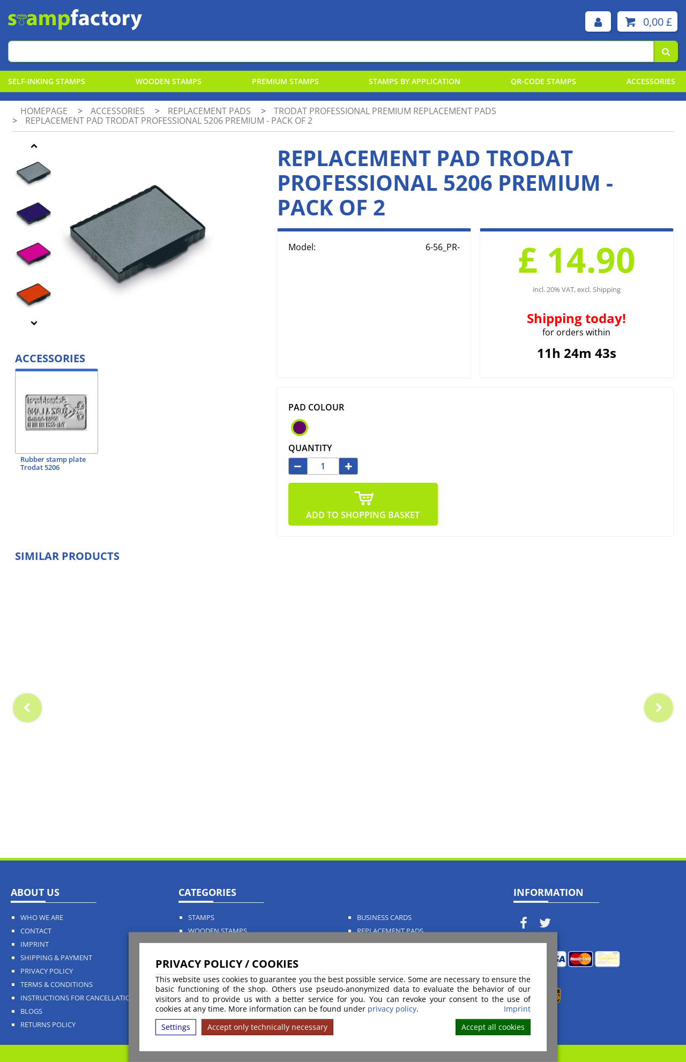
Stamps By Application (414, 81)
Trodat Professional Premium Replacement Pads (385, 111)
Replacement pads (210, 111)
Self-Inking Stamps (46, 81)
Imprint (517, 1009)
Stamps (201, 918)
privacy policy (392, 1009)
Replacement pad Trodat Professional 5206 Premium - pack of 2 (168, 120)
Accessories (651, 81)
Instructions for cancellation (78, 998)
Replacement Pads (390, 931)
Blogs (31, 1011)
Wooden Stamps (169, 81)
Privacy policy (46, 971)
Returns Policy (48, 1025)
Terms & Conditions (56, 985)
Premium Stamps (285, 81)
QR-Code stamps (543, 81)
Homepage (44, 111)
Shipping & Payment (56, 958)
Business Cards (384, 918)
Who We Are (41, 918)
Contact (35, 931)
